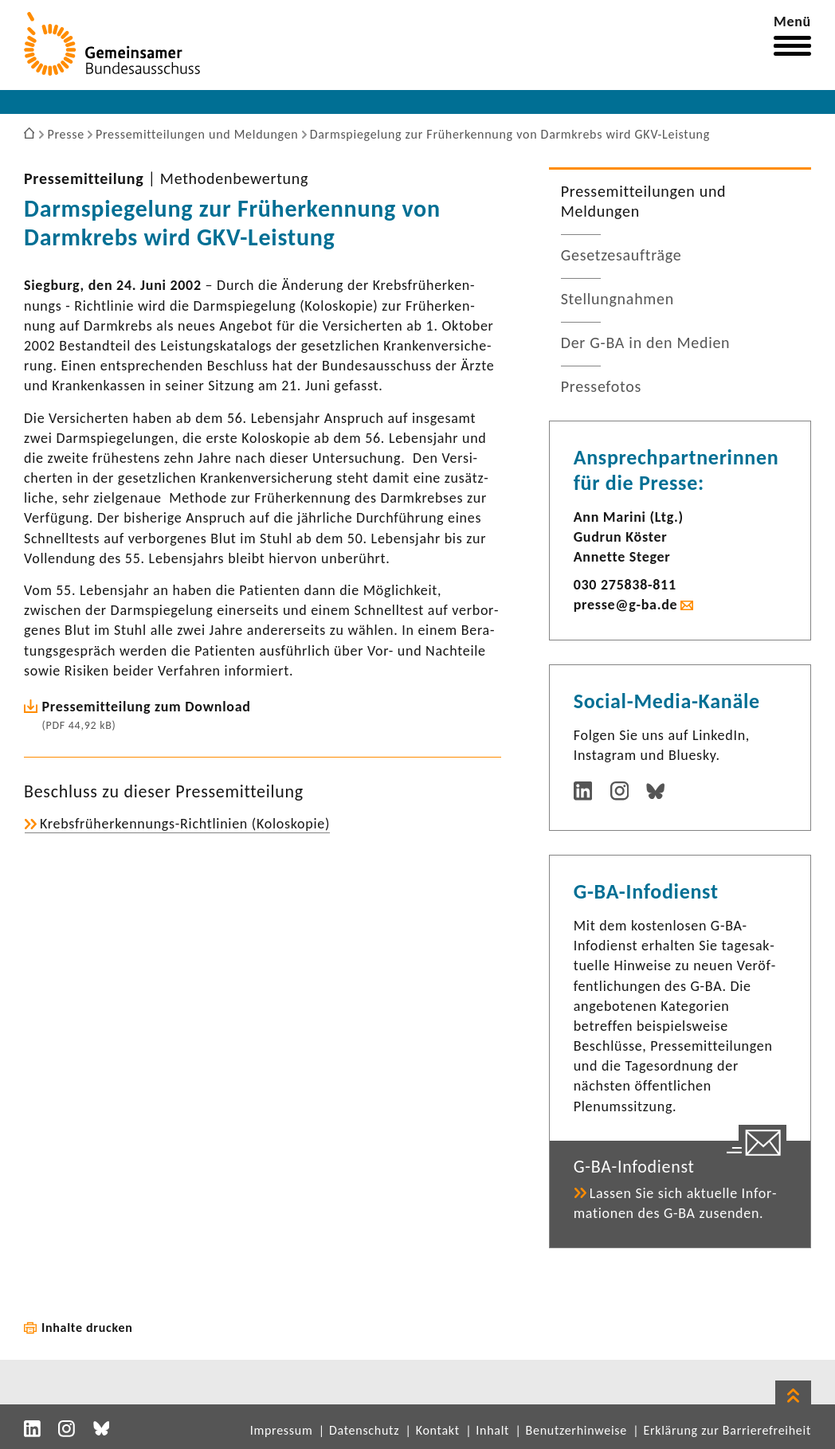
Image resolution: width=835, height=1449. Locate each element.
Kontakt (438, 1430)
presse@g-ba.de (626, 604)
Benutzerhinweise (576, 1430)
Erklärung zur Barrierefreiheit (727, 1430)
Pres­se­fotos (601, 386)
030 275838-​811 (625, 584)
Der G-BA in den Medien (646, 342)
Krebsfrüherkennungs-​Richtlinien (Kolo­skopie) (185, 823)
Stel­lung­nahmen (617, 298)
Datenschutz (364, 1430)
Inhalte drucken (87, 1327)
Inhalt (492, 1430)
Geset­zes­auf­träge (621, 254)
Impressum (281, 1430)
